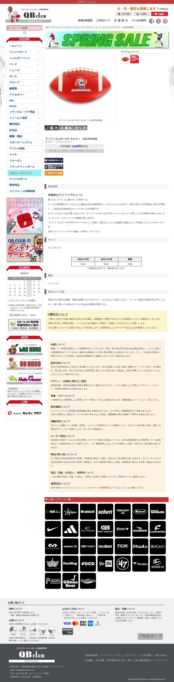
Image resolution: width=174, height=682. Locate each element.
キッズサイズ (87, 27)
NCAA (13, 106)
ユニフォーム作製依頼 (22, 191)
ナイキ (13, 154)
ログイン (118, 655)
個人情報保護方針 (143, 660)
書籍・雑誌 (15, 136)
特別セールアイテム (20, 172)
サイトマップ (161, 660)
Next (40, 273)
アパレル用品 (17, 148)
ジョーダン (15, 160)
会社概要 (89, 660)
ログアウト (131, 655)
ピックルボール (18, 179)
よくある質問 (145, 655)
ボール (77, 27)
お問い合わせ (161, 655)
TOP (47, 27)
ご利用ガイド (123, 476)
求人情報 (100, 660)
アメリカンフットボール (61, 27)
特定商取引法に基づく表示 (119, 660)
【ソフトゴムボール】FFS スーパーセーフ (107, 213)
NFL (11, 100)
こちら (124, 487)
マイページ (106, 655)
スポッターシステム (20, 142)
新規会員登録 (91, 655)
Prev (8, 273)
